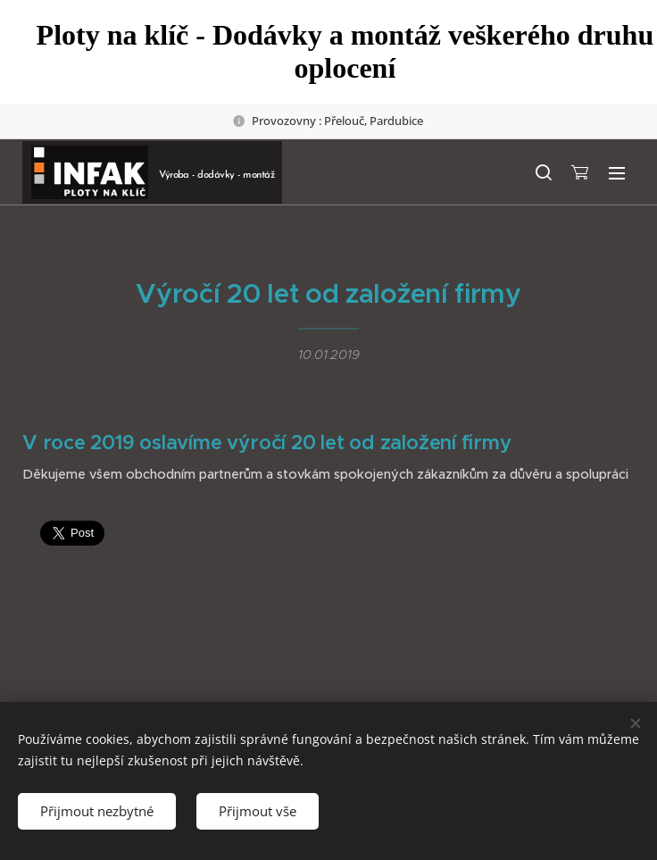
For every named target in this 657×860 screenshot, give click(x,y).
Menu (617, 173)
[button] (543, 172)
